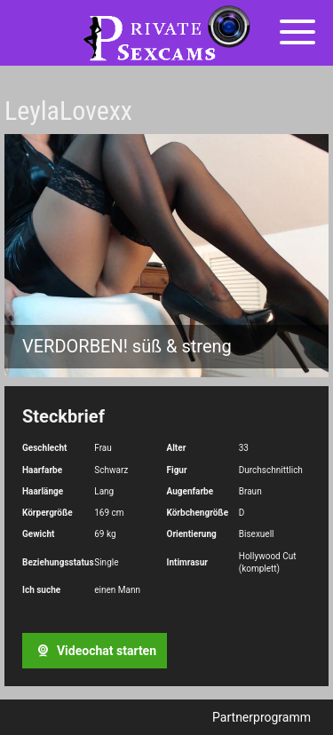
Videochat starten (94, 651)
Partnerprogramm (261, 717)
